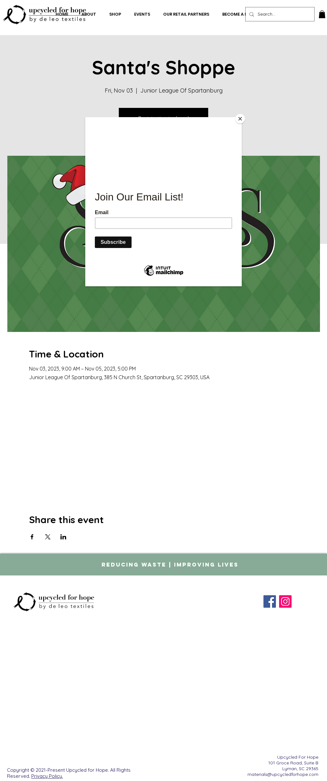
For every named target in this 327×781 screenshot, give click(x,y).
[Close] (240, 119)
